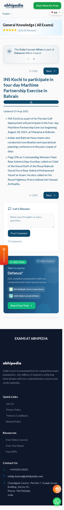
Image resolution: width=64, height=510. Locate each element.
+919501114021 (19, 469)
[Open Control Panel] (3, 255)
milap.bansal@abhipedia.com (25, 476)
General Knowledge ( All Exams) (28, 25)
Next (51, 70)
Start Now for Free (47, 5)
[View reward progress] (57, 489)
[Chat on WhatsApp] (57, 501)
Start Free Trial (22, 305)
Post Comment (19, 233)
